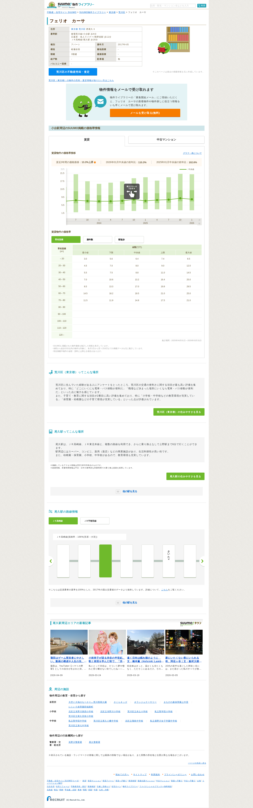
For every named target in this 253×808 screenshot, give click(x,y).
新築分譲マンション (146, 781)
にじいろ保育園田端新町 (81, 707)
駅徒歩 (121, 239)
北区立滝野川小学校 (110, 711)
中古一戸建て (190, 781)
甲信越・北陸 (70, 790)
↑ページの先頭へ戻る (197, 763)
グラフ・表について (192, 153)
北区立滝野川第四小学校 (81, 711)
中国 (95, 790)
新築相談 (91, 786)
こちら (164, 590)
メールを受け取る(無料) (145, 112)
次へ (202, 561)
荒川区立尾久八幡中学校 (106, 721)
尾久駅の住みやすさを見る (185, 476)
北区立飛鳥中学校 (134, 721)
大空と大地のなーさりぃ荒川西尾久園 (88, 702)
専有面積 (59, 239)
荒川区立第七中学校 (79, 725)
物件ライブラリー (130, 786)
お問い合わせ (198, 774)
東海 (80, 790)
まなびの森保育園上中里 (176, 702)
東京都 (112, 12)
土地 (199, 781)
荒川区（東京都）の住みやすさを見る (179, 412)
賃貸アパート (108, 781)
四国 (90, 790)
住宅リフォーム (62, 786)
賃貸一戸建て (121, 781)
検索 (203, 5)
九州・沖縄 (104, 790)
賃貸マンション (94, 781)
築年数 (90, 239)
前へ (51, 561)
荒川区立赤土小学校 (137, 711)
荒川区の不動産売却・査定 (73, 71)
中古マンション (163, 781)
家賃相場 (132, 781)
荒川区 (121, 12)
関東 (61, 790)
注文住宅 (51, 786)
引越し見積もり (103, 786)
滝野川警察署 (75, 742)
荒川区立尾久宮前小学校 (81, 716)
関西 (85, 790)
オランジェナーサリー (145, 702)
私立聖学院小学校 (164, 711)
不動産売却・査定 (78, 786)
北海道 (50, 790)
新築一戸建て (177, 781)
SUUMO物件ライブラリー (92, 12)
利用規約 (155, 774)
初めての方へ (122, 774)
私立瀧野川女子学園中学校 (163, 721)
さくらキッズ (120, 702)
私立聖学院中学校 (78, 721)
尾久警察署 (94, 742)
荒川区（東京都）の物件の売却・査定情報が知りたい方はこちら (81, 80)
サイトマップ (140, 774)
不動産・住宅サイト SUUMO (62, 12)
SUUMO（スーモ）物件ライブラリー (70, 5)
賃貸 (84, 781)
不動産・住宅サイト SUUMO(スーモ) (63, 781)
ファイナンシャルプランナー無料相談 (155, 786)
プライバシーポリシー (175, 774)
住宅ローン (116, 786)
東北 (56, 790)
